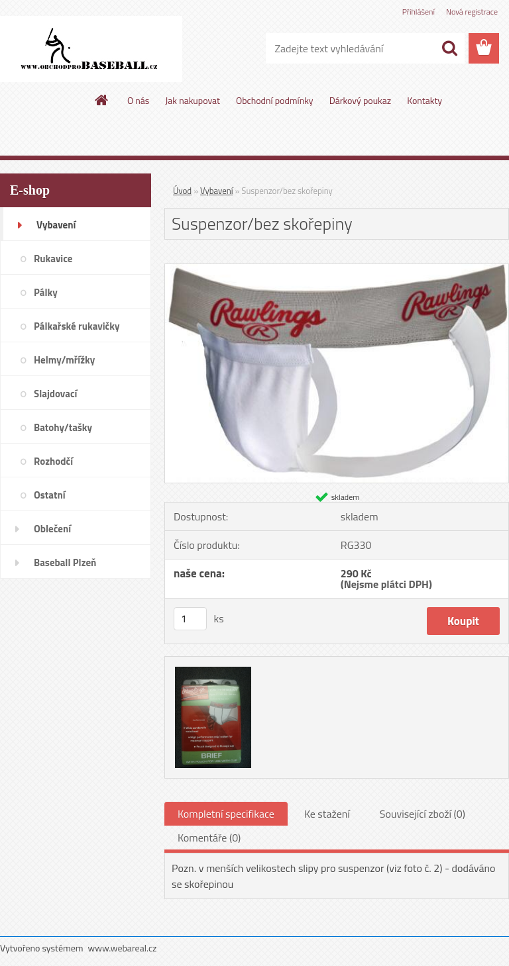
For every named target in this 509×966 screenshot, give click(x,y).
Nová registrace (472, 11)
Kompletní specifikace (226, 814)
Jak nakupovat (192, 100)
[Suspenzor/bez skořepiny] (336, 269)
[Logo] (91, 49)
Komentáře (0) (209, 837)
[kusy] (190, 618)
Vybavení (216, 190)
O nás (138, 100)
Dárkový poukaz (360, 100)
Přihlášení (418, 11)
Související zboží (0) (422, 814)
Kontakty (424, 100)
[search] (449, 48)
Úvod (182, 190)
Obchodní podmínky (274, 100)
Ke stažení (327, 814)
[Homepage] (102, 100)
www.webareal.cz (122, 948)
